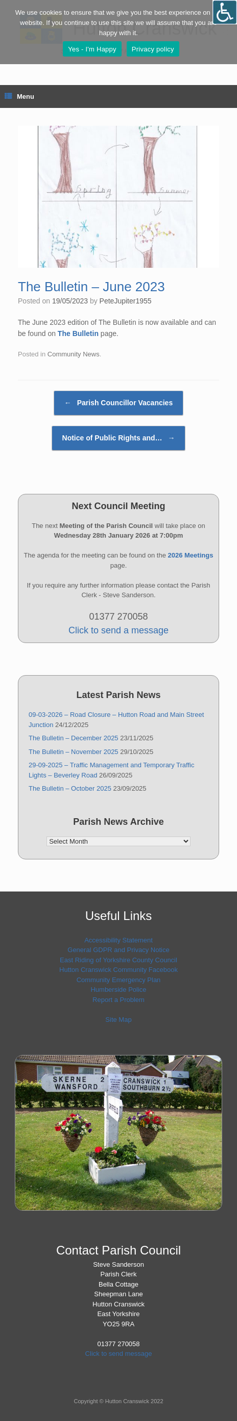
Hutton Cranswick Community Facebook (118, 969)
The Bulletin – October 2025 (70, 788)
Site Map (118, 1019)
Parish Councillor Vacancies (118, 403)
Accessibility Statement (118, 940)
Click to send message (118, 1353)
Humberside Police (118, 989)
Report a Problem (118, 1000)
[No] (224, 32)
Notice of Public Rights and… (118, 438)
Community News (74, 354)
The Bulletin (78, 333)
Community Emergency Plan (119, 980)
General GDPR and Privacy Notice (118, 950)
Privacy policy (153, 49)
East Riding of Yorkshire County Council (118, 960)
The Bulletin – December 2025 (73, 738)
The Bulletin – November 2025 (73, 752)
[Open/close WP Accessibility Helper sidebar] (224, 12)
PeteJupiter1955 (126, 301)
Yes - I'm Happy (92, 49)
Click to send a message (118, 630)
